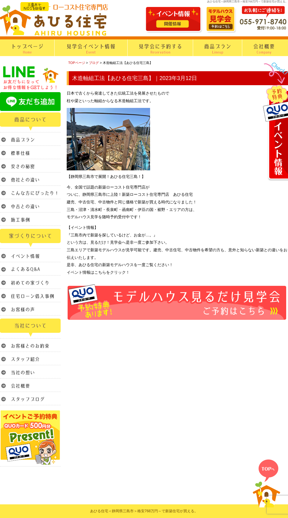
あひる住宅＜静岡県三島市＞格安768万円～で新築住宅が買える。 (144, 511)
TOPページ (76, 63)
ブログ (94, 63)
